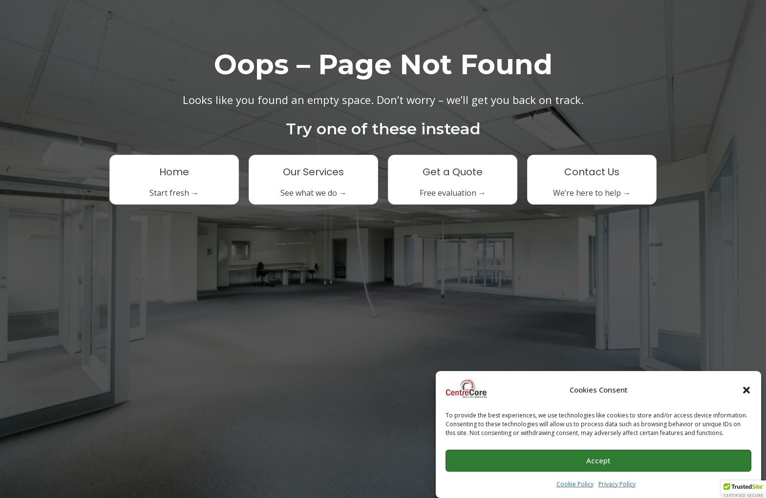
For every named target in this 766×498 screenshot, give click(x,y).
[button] (746, 392)
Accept (598, 463)
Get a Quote (453, 172)
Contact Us (591, 172)
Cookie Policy (575, 486)
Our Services (313, 172)
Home (174, 172)
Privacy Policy (617, 486)
